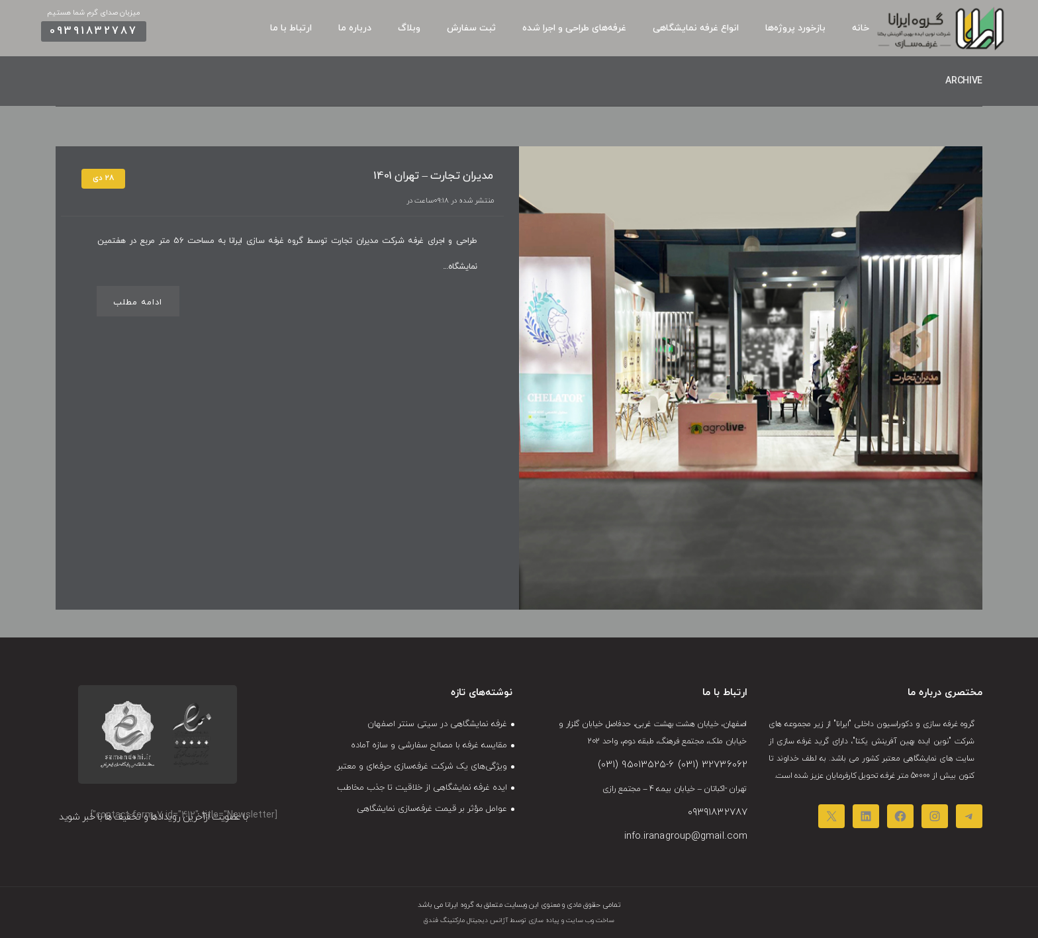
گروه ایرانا (458, 905)
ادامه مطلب (138, 302)
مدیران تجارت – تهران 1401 (433, 176)
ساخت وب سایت (589, 920)
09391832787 (94, 31)
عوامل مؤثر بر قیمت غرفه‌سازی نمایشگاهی (432, 809)
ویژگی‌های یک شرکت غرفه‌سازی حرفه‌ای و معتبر (422, 767)
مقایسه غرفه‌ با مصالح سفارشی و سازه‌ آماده (429, 745)
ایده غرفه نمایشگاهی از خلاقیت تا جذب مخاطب (422, 788)
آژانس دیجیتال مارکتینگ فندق (466, 920)
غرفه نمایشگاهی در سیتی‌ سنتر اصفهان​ (437, 724)
